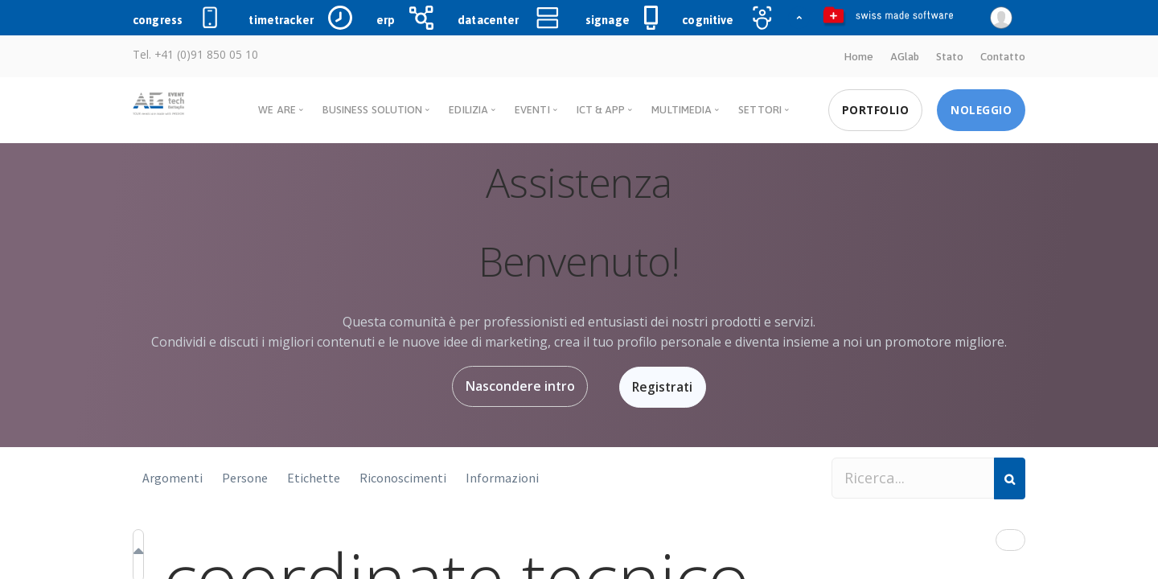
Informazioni (502, 476)
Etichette (313, 476)
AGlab (904, 56)
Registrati (664, 386)
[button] (1010, 539)
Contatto (1002, 56)
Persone (245, 476)
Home (858, 56)
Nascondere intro (517, 386)
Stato (949, 56)
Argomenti (172, 476)
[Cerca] (1009, 477)
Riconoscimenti (402, 476)
